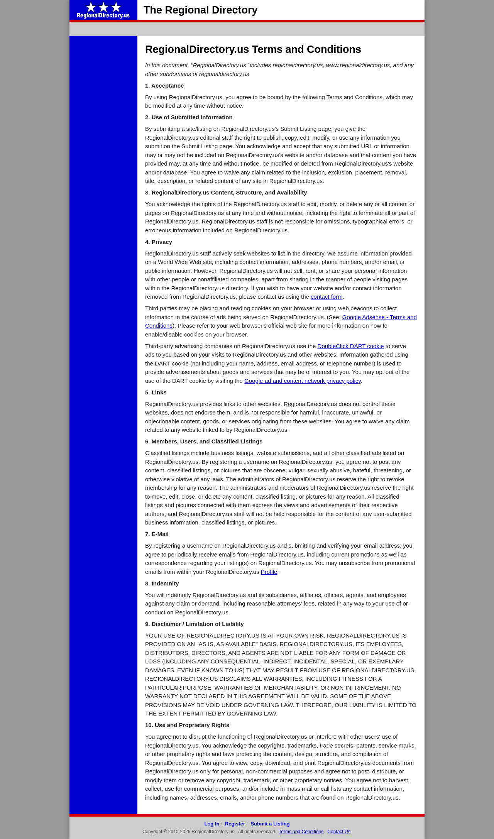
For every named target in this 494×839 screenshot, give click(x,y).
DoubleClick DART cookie (351, 346)
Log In (211, 824)
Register (235, 824)
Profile (269, 571)
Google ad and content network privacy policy (302, 380)
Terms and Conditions (301, 831)
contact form (327, 296)
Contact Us (338, 831)
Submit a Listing (269, 824)
